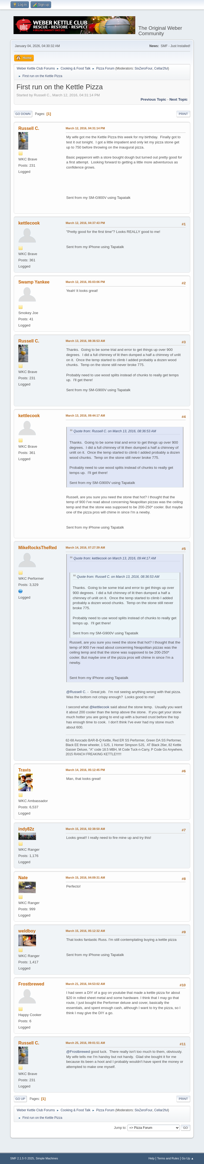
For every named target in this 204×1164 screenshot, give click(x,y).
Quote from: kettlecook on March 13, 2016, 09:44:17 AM (115, 558)
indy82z (26, 829)
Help (151, 1158)
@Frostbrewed (78, 1052)
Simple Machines (47, 1158)
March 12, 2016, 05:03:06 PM (85, 281)
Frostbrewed (31, 984)
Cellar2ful (161, 68)
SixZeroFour (143, 68)
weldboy (27, 931)
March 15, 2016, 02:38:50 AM (85, 828)
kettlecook (29, 223)
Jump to (120, 1127)
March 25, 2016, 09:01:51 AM (85, 1042)
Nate (23, 877)
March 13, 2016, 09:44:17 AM (85, 415)
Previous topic (153, 99)
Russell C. (28, 128)
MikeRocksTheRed (37, 547)
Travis (24, 770)
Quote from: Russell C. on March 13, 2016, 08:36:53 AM (115, 431)
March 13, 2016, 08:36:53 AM (85, 340)
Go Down (23, 114)
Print (183, 114)
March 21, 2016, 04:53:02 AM (85, 983)
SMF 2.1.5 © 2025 (22, 1158)
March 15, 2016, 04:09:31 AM (85, 877)
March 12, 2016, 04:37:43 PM (85, 223)
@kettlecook (100, 707)
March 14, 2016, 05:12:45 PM (85, 769)
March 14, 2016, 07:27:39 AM (85, 547)
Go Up (20, 1098)
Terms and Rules (168, 1158)
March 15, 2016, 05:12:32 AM (85, 930)
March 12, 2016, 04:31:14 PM (85, 128)
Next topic (178, 99)
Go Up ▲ (188, 1158)
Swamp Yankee (34, 282)
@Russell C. (76, 692)
